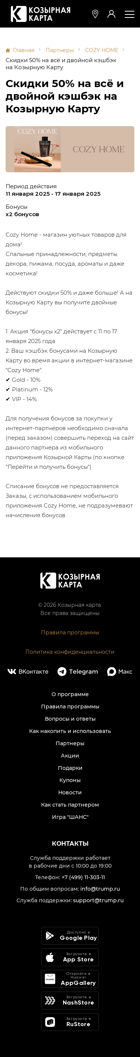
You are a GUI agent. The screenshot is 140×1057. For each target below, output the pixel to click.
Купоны (70, 780)
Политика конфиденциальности (70, 651)
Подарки (70, 768)
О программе (70, 694)
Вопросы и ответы (70, 718)
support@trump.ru (98, 900)
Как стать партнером (70, 804)
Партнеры (60, 50)
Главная (23, 50)
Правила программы (70, 632)
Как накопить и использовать (70, 731)
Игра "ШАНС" (70, 817)
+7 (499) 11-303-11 (83, 877)
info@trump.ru (100, 888)
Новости (70, 792)
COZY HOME (101, 50)
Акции (70, 755)
